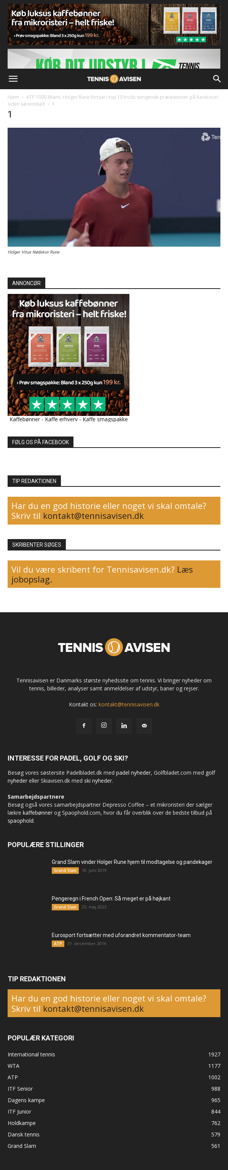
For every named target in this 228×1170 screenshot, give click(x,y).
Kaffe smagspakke (105, 419)
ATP (58, 943)
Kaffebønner (25, 419)
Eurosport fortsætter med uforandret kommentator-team (121, 935)
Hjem (13, 97)
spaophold (20, 820)
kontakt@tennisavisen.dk (92, 515)
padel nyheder (133, 772)
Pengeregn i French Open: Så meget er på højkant (111, 899)
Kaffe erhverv (61, 419)
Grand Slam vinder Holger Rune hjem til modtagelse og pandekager (132, 862)
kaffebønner (38, 812)
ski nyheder (98, 780)
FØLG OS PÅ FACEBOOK (40, 442)
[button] (13, 79)
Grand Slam (65, 870)
